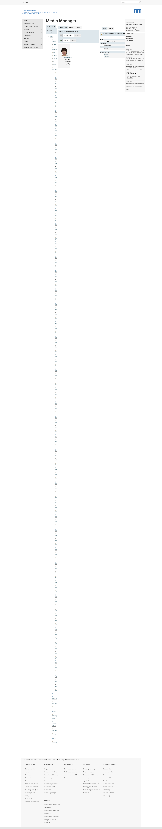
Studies (86, 765)
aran (56, 83)
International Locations (52, 805)
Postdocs (47, 790)
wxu (56, 648)
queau (57, 450)
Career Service (108, 787)
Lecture (106, 54)
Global (47, 800)
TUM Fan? (28, 799)
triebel (57, 578)
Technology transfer (70, 772)
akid (56, 74)
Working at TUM (30, 793)
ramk (56, 455)
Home (25, 20)
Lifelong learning (89, 769)
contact (54, 41)
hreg (56, 276)
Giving (27, 796)
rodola (57, 465)
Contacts (67, 778)
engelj (57, 206)
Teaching (26, 38)
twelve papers (135, 50)
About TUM (30, 765)
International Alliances (51, 817)
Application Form (29, 23)
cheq (56, 121)
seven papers (135, 66)
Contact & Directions (32, 802)
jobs (54, 64)
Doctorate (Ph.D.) (50, 787)
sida (56, 516)
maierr (57, 375)
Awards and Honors (31, 784)
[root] (51, 36)
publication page (130, 54)
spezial (54, 708)
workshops (55, 743)
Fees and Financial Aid (91, 784)
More (127, 89)
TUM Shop (106, 796)
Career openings (50, 793)
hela (56, 267)
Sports (105, 775)
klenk (57, 304)
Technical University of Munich (31, 13)
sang (56, 474)
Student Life (107, 769)
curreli (57, 149)
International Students (90, 775)
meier (57, 389)
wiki (54, 738)
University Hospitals (31, 787)
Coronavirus (29, 775)
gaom (57, 220)
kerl (56, 295)
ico (54, 61)
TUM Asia (47, 808)
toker (56, 568)
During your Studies (90, 787)
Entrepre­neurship (70, 769)
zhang (57, 681)
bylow (57, 116)
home (55, 58)
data (54, 44)
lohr (56, 370)
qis (56, 446)
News (27, 772)
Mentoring (106, 790)
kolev (57, 319)
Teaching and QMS (31, 790)
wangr (57, 610)
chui (56, 130)
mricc (57, 413)
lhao (56, 352)
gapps (55, 55)
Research (48, 765)
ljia (56, 361)
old (56, 432)
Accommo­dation (108, 772)
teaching (54, 716)
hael (56, 253)
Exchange (47, 814)
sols (56, 521)
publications (55, 698)
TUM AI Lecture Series (31, 26)
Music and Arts (108, 778)
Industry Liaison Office (71, 775)
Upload (71, 27)
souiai (57, 530)
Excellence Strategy (51, 775)
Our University (30, 769)
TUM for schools (108, 793)
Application (87, 781)
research (54, 703)
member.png (68, 57)
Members (27, 29)
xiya (56, 653)
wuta (56, 643)
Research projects (50, 778)
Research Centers (50, 772)
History (111, 28)
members (55, 69)
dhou (56, 173)
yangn (57, 658)
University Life (109, 765)
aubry (57, 88)
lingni (57, 356)
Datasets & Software (30, 44)
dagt (56, 154)
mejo (56, 399)
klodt (56, 309)
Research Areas (29, 32)
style (54, 711)
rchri (56, 460)
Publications (27, 35)
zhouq (57, 691)
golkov (57, 239)
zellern (57, 672)
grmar (57, 243)
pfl (56, 441)
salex (57, 469)
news (54, 694)
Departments (29, 781)
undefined (55, 735)
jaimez (57, 281)
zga (56, 676)
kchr (56, 286)
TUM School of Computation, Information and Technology (39, 12)
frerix (56, 215)
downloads (55, 49)
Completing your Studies (91, 790)
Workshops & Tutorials (31, 47)
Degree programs (89, 772)
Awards (26, 41)
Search (78, 27)
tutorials (54, 730)
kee (56, 290)
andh (56, 78)
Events (105, 781)
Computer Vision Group (29, 10)
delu (56, 158)
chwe (57, 135)
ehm (56, 187)
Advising (86, 778)
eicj (54, 52)
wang (57, 606)
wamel (57, 601)
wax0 (57, 615)
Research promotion (51, 784)
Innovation (68, 765)
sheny (57, 512)
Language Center (50, 820)
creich (57, 140)
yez (56, 667)
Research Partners (50, 781)
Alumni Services (108, 784)
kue (56, 328)
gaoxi (57, 224)
